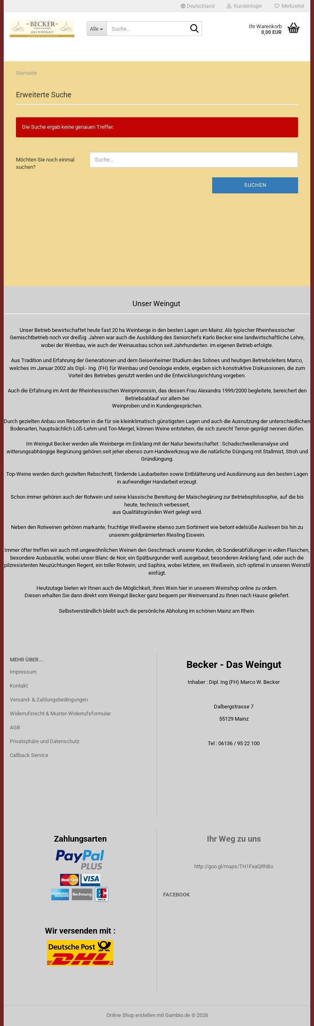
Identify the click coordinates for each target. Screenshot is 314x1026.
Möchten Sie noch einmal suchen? (45, 163)
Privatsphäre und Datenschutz (44, 741)
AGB (15, 727)
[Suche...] (96, 28)
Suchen (255, 185)
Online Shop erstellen (130, 1015)
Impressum (23, 672)
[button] (198, 6)
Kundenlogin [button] (244, 6)
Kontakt (19, 686)
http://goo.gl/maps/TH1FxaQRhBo (233, 866)
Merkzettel (289, 6)
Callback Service (29, 755)
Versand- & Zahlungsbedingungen (49, 700)
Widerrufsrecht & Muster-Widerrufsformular (60, 713)
